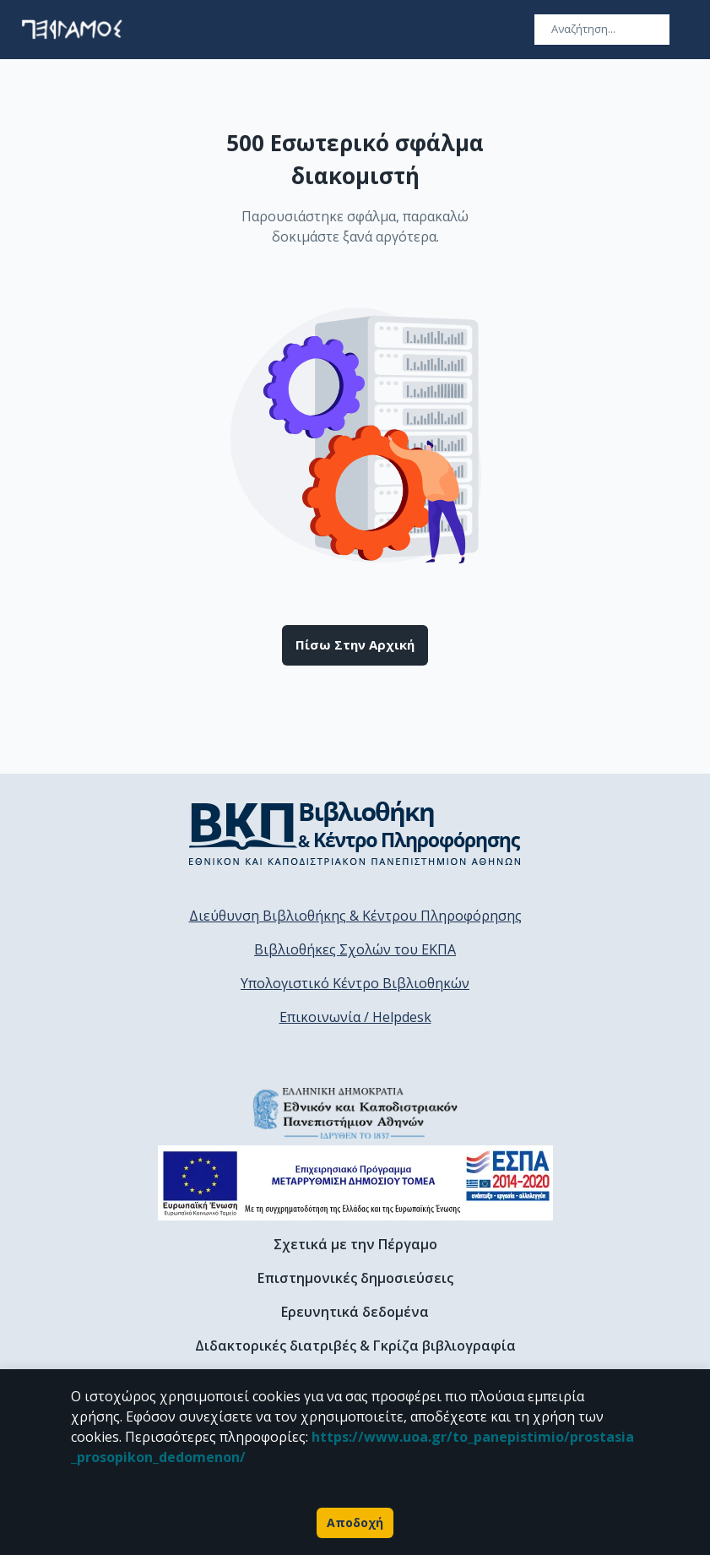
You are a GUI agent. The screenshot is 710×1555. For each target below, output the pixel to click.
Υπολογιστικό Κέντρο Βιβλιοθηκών (355, 983)
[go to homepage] (71, 29)
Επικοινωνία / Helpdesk (355, 1017)
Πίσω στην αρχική (355, 645)
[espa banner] (355, 1183)
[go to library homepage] (355, 833)
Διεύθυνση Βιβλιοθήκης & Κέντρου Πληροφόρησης (355, 915)
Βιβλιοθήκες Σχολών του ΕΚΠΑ (355, 949)
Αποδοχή (355, 1523)
